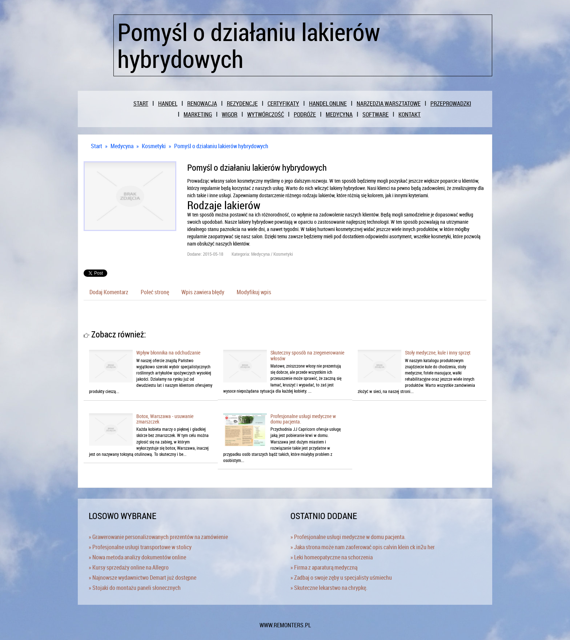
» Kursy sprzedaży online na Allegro (129, 567)
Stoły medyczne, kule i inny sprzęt (437, 352)
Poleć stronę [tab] (155, 292)
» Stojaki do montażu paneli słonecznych (135, 588)
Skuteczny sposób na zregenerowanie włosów (307, 355)
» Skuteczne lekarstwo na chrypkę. (329, 588)
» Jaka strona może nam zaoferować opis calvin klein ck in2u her (362, 547)
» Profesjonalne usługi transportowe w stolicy (140, 547)
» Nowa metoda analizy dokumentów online (137, 557)
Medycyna (122, 146)
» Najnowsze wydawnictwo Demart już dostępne (142, 578)
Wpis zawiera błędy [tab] (202, 292)
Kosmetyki (154, 146)
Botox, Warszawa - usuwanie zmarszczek (164, 419)
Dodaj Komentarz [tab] (108, 292)
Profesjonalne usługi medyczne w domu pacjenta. (303, 419)
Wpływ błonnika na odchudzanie (168, 352)
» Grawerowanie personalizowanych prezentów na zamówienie (158, 537)
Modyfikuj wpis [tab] (254, 292)
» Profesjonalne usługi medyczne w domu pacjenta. (348, 537)
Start (96, 146)
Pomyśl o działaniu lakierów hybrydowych (221, 146)
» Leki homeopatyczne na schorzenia (331, 557)
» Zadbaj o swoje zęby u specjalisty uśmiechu (341, 578)
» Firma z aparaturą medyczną (323, 567)
